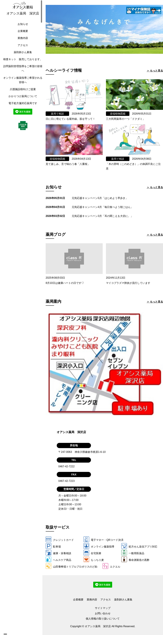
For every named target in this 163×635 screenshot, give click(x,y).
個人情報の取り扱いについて (103, 618)
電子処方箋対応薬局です (22, 110)
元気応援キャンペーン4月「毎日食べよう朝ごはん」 (102, 207)
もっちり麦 (93, 559)
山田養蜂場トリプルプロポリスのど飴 (71, 566)
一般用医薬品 (132, 552)
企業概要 (22, 34)
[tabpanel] (104, 29)
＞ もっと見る (155, 70)
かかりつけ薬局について (22, 103)
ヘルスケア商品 (58, 559)
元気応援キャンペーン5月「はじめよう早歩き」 (100, 198)
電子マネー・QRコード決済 (103, 539)
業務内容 (22, 41)
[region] (22, 317)
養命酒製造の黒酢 (135, 559)
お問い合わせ (103, 613)
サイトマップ (103, 608)
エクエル (111, 566)
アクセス (22, 48)
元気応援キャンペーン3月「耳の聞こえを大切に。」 (102, 216)
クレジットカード (60, 539)
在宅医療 (92, 552)
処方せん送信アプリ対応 (139, 546)
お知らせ (22, 27)
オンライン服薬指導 (98, 546)
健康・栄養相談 (58, 552)
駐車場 (53, 546)
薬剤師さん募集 (22, 55)
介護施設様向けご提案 (22, 96)
